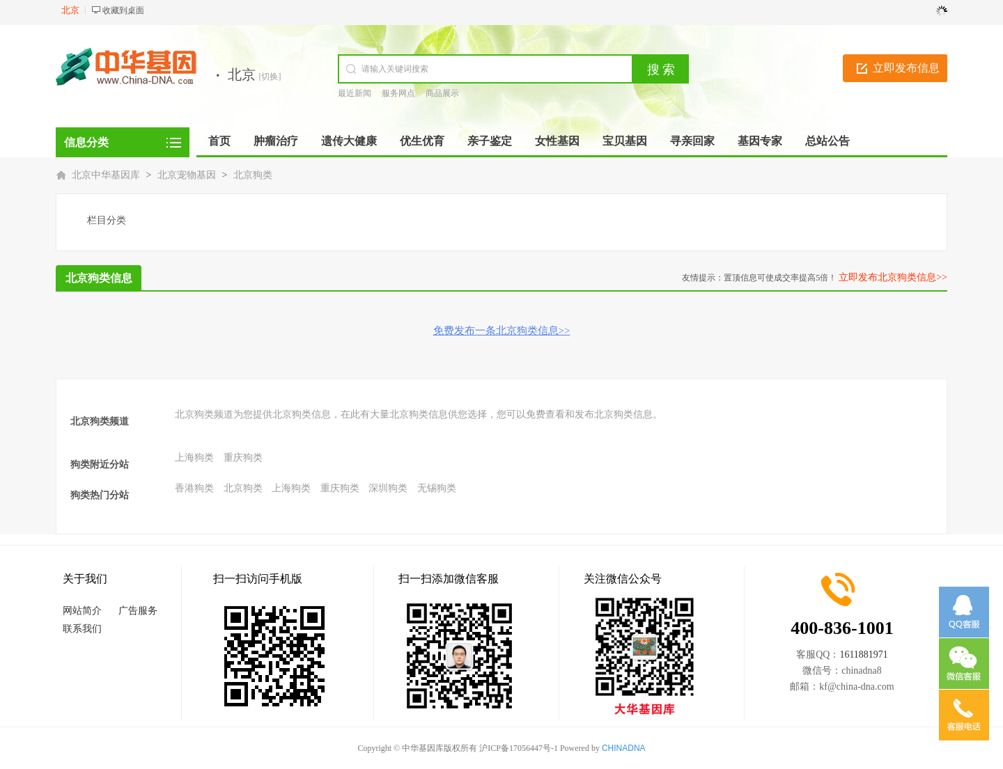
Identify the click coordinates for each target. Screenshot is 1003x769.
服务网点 (398, 93)
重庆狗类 (243, 457)
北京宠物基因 (186, 175)
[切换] (270, 76)
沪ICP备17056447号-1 (518, 748)
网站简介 (82, 610)
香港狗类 (194, 488)
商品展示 (442, 93)
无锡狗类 (436, 488)
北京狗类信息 (98, 278)
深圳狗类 (387, 488)
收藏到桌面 (123, 10)
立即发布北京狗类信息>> (893, 277)
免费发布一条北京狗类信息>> (501, 330)
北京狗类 (252, 175)
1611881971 (863, 654)
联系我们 (82, 629)
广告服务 (137, 610)
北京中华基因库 (106, 175)
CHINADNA (624, 748)
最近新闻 (354, 93)
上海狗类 (194, 457)
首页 (219, 141)
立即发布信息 (906, 68)
